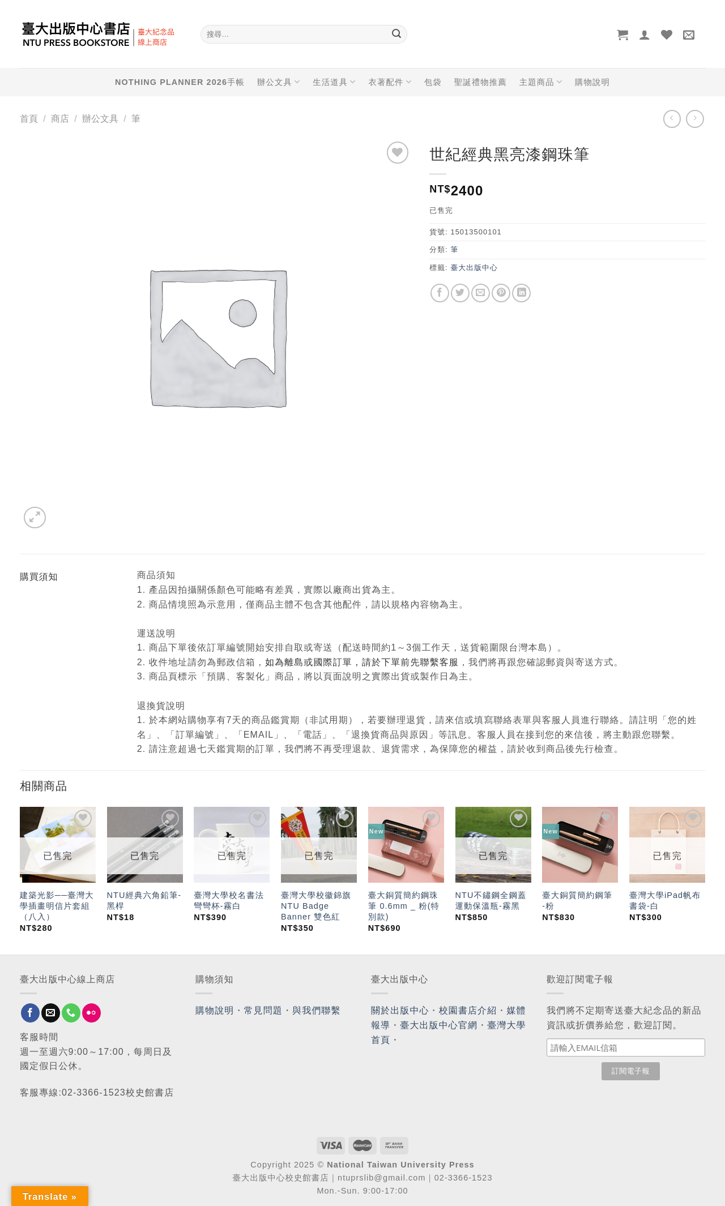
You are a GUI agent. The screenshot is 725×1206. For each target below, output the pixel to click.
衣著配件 (390, 81)
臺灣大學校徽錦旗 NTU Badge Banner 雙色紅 (316, 906)
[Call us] (71, 1013)
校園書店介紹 (468, 1010)
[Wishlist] (667, 34)
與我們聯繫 (316, 1010)
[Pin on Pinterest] (501, 293)
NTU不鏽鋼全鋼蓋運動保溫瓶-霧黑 (491, 900)
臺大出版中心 (473, 267)
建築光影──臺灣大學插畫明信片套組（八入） (57, 906)
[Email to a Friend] (480, 293)
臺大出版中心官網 (438, 1025)
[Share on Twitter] (460, 293)
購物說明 (592, 82)
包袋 (433, 82)
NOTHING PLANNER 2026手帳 (180, 82)
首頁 (29, 118)
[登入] (645, 34)
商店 (60, 118)
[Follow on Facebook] (30, 1013)
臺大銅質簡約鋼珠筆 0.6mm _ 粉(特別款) (404, 906)
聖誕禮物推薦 (480, 82)
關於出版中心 (400, 1010)
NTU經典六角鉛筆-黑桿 (144, 900)
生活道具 (334, 81)
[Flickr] (91, 1013)
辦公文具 (278, 81)
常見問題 (263, 1010)
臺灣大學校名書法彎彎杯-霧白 (229, 900)
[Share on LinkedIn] (521, 293)
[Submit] (396, 34)
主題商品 (540, 81)
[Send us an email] (50, 1013)
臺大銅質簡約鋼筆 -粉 (577, 900)
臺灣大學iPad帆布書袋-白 (665, 900)
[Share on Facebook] (439, 293)
